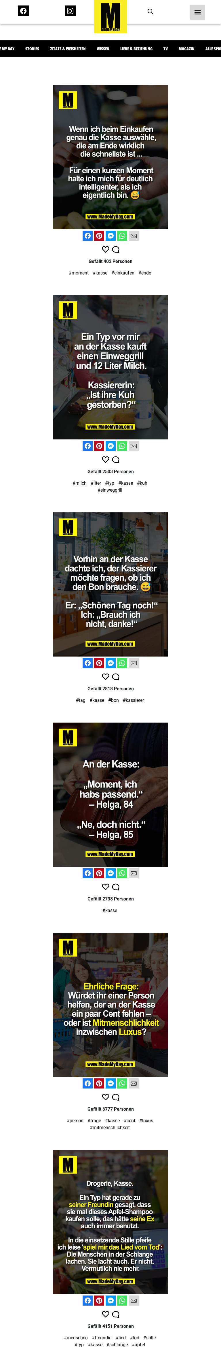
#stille (149, 1337)
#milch (80, 483)
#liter (96, 483)
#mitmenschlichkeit (110, 1127)
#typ (109, 483)
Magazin (187, 48)
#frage (94, 1120)
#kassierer (133, 700)
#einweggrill (110, 490)
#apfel (138, 1344)
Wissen (103, 48)
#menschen (76, 1337)
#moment (79, 273)
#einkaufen (122, 273)
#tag (80, 700)
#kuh (142, 483)
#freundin (102, 1337)
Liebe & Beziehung (136, 48)
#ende (144, 273)
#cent (129, 1120)
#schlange (117, 1344)
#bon (113, 700)
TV (165, 48)
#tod (134, 1337)
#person (75, 1120)
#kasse (100, 273)
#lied (121, 1337)
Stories (32, 48)
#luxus (146, 1120)
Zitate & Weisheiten (68, 48)
